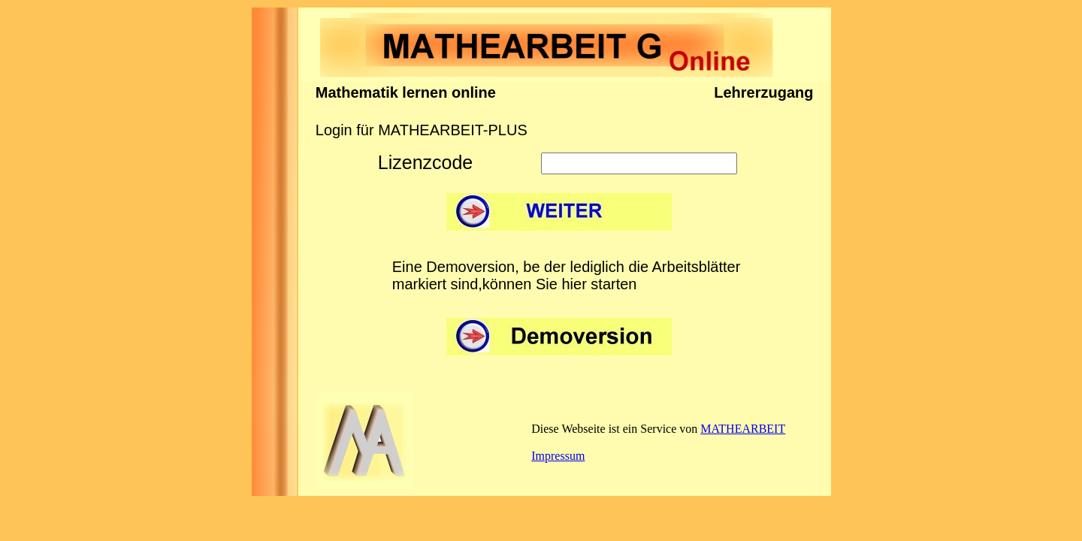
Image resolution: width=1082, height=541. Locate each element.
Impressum (558, 455)
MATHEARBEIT (742, 428)
